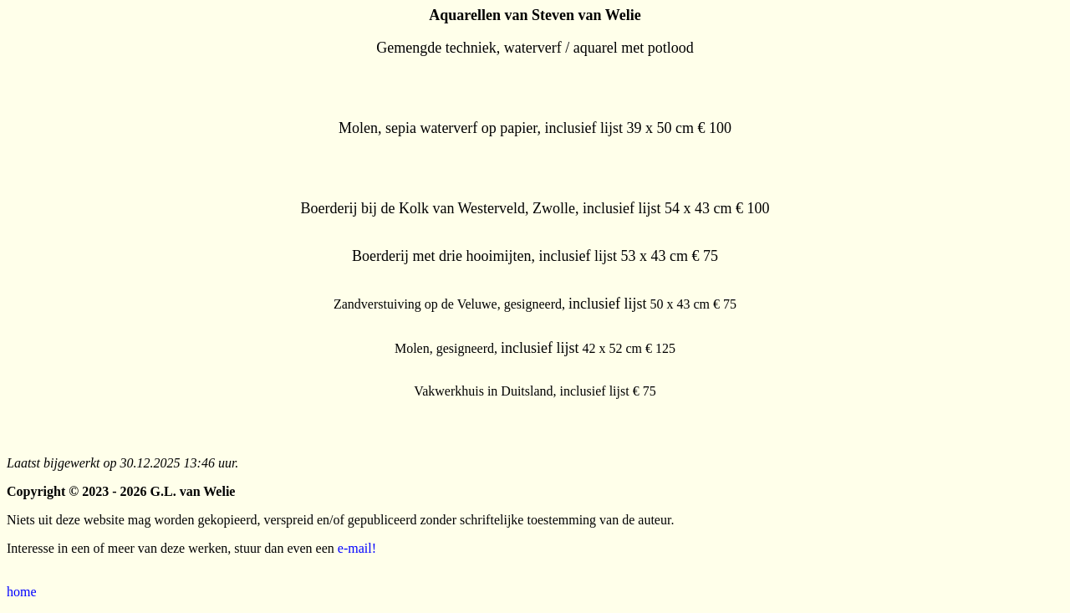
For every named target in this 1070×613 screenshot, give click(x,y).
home (22, 592)
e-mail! (357, 548)
